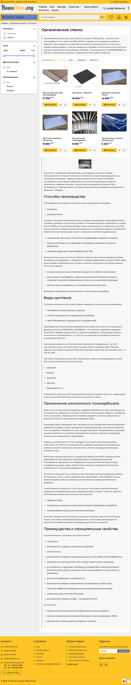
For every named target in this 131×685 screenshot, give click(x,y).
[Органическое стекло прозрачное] (114, 125)
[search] (70, 17)
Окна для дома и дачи (77, 647)
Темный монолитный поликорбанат (53, 94)
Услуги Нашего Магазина (79, 660)
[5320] (9, 50)
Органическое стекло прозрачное (112, 140)
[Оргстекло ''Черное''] (84, 79)
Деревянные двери (76, 654)
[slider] (4, 56)
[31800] (25, 50)
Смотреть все (72, 664)
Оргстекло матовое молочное (52, 140)
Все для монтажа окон (78, 650)
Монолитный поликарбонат (79, 140)
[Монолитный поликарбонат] (84, 125)
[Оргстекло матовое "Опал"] (114, 79)
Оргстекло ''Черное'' (82, 93)
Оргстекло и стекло (77, 657)
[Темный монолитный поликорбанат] (55, 79)
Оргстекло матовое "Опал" (111, 94)
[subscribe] (114, 651)
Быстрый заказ (60, 105)
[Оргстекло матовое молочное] (55, 125)
